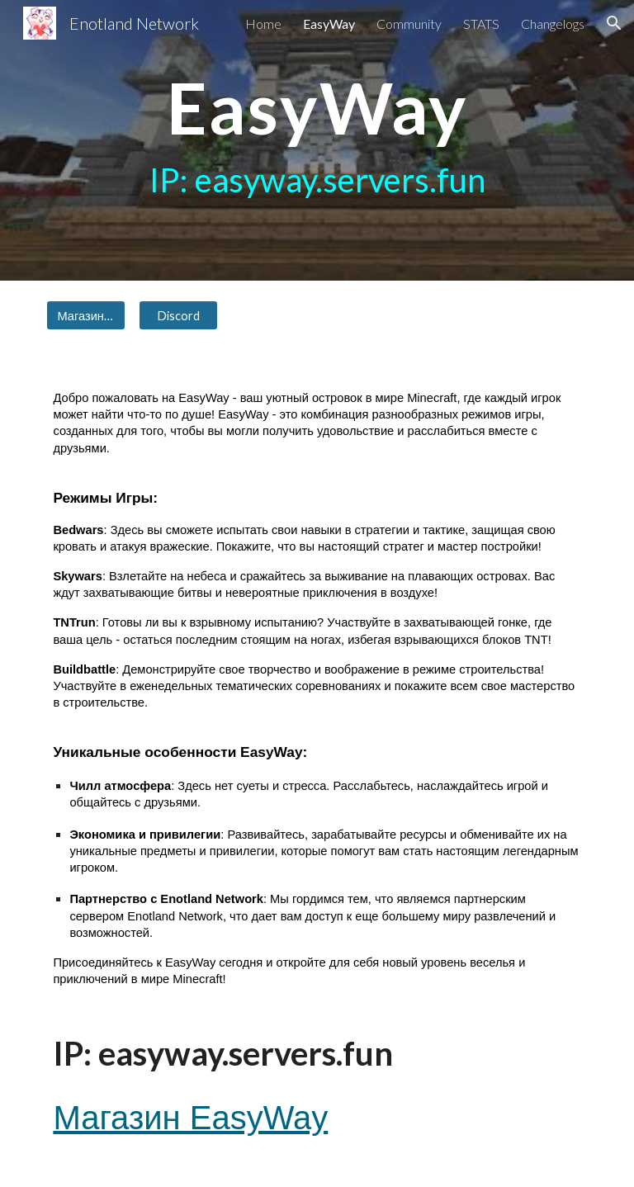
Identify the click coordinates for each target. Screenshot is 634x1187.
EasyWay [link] (329, 23)
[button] (614, 23)
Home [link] (263, 23)
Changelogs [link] (552, 23)
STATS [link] (481, 23)
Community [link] (409, 23)
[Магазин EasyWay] (85, 315)
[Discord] (178, 315)
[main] (316, 140)
